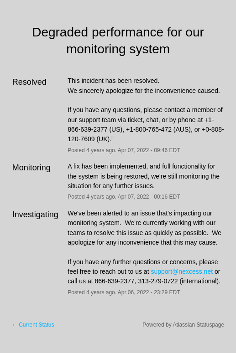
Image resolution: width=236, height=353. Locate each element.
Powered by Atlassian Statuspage (183, 325)
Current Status (33, 325)
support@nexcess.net (182, 271)
